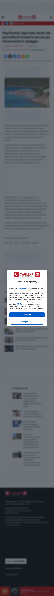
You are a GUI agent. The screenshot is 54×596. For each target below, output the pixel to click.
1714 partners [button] (22, 289)
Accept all (27, 315)
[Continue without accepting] (27, 285)
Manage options (27, 322)
